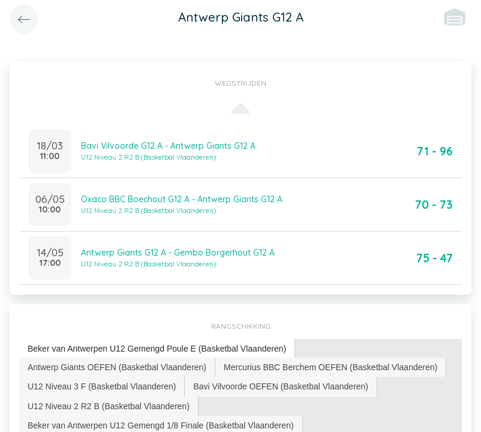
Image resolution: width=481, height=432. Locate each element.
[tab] (157, 349)
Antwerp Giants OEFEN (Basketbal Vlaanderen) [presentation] (117, 367)
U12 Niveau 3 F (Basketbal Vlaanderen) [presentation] (102, 386)
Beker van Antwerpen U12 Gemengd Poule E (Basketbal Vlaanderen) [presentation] (157, 348)
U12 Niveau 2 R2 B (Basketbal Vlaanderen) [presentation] (109, 406)
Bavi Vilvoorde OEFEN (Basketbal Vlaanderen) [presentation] (280, 386)
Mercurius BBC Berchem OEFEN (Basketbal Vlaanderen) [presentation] (330, 367)
